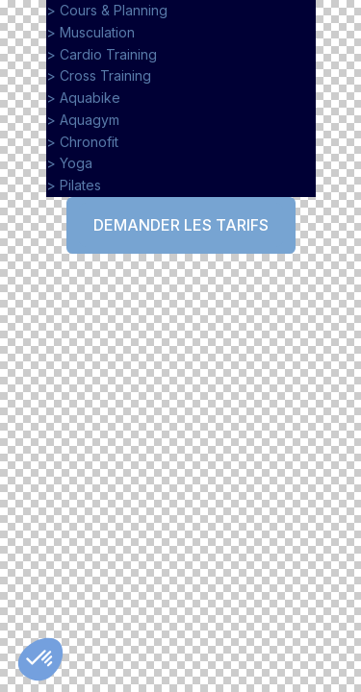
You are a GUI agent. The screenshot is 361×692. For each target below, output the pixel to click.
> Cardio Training (101, 54)
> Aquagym (82, 119)
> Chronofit (82, 142)
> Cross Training (98, 75)
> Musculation (90, 32)
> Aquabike (83, 97)
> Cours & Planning (107, 10)
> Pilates (75, 185)
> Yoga (69, 163)
